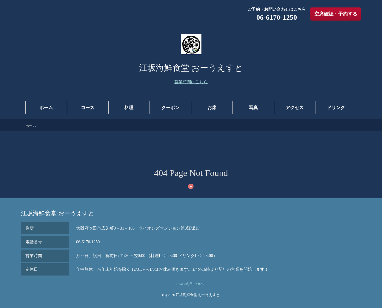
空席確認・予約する (335, 13)
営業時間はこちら (191, 82)
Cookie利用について (191, 284)
